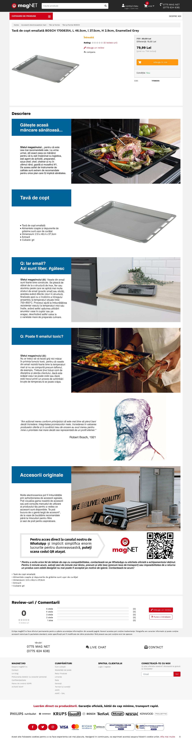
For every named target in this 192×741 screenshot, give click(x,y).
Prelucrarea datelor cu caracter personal (29, 677)
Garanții (58, 683)
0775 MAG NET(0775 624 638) (170, 6)
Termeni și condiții (62, 687)
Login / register (104, 667)
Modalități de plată (63, 670)
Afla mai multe (167, 737)
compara (89, 52)
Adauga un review (94, 48)
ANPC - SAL (60, 693)
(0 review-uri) (104, 43)
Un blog (15, 674)
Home (16, 25)
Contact (155, 647)
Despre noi (175, 16)
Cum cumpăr (60, 667)
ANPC (57, 690)
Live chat (98, 647)
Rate (57, 680)
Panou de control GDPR (21, 683)
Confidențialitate (19, 680)
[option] (45, 69)
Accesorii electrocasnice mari (33, 25)
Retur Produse (61, 674)
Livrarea (58, 677)
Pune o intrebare (161, 617)
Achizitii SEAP (17, 687)
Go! (177, 674)
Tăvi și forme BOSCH (71, 25)
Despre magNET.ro (19, 667)
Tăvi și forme (54, 25)
